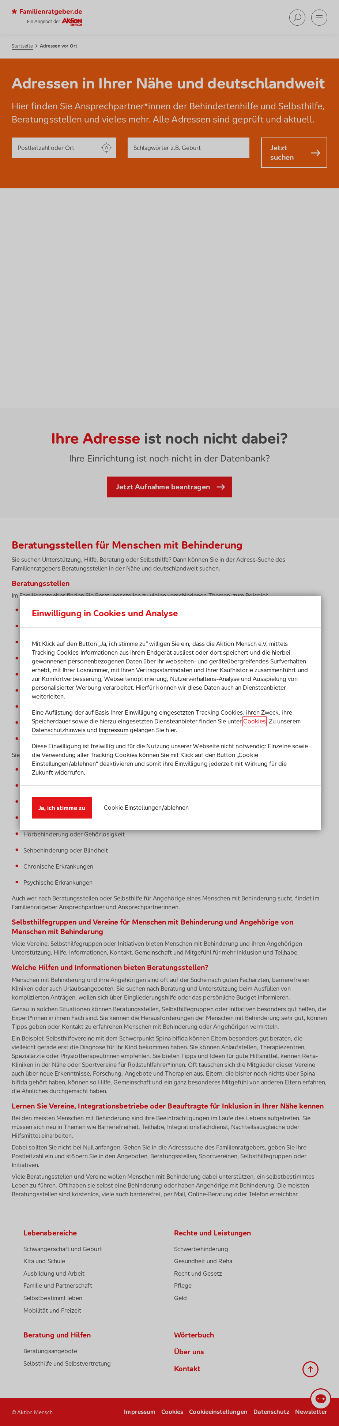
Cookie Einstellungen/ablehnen (146, 808)
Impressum (113, 730)
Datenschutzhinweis (59, 730)
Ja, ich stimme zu (62, 808)
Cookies (254, 721)
